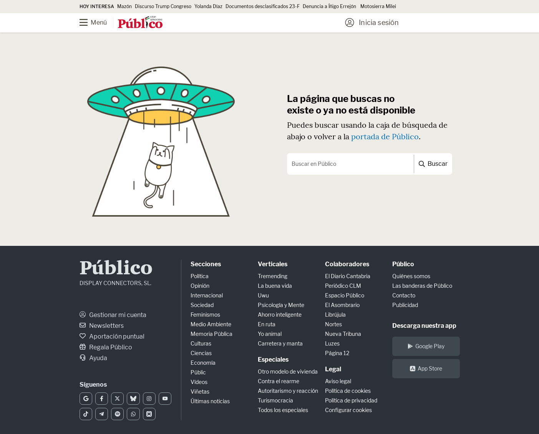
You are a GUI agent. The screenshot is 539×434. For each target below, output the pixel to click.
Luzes (332, 343)
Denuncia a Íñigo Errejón (330, 6)
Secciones (206, 264)
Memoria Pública (211, 334)
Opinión (200, 285)
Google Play (426, 346)
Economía (203, 362)
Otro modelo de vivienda (288, 371)
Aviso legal (338, 381)
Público (116, 269)
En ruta (266, 324)
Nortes (333, 324)
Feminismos (205, 314)
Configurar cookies (348, 410)
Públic (198, 372)
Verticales (272, 264)
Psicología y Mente (281, 305)
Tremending (272, 276)
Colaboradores (347, 264)
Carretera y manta (280, 343)
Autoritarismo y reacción (288, 390)
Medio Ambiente (211, 324)
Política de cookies (348, 390)
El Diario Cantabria (347, 276)
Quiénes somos (411, 276)
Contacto (403, 295)
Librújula (335, 314)
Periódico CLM (343, 285)
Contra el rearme (278, 381)
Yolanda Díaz (208, 6)
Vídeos (199, 382)
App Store (426, 368)
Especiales (273, 359)
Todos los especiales (283, 410)
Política (200, 276)
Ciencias (201, 353)
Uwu (263, 295)
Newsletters (102, 325)
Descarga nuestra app (424, 325)
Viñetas (200, 391)
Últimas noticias (210, 401)
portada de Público (385, 136)
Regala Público (106, 347)
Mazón (124, 6)
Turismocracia (275, 400)
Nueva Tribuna (343, 334)
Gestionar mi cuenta (113, 315)
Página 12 (337, 353)
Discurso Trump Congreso (163, 6)
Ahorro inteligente (280, 314)
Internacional (207, 295)
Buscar (433, 163)
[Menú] (99, 22)
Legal (333, 369)
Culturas (201, 343)
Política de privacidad (351, 400)
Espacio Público (344, 295)
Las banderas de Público (422, 285)
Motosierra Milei (378, 6)
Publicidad (405, 305)
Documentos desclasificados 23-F (263, 6)
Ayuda (93, 358)
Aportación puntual (112, 336)
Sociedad (202, 305)
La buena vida (275, 285)
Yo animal (270, 334)
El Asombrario (342, 305)
